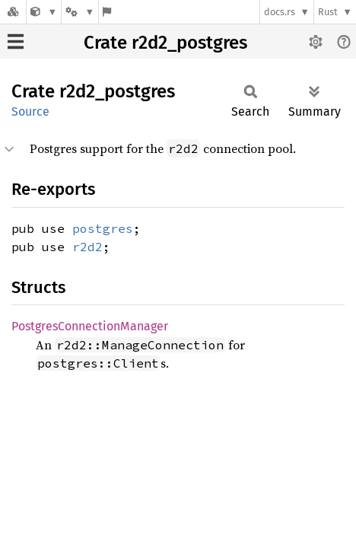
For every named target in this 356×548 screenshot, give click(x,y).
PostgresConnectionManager (89, 326)
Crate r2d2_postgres (165, 42)
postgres (102, 228)
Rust (328, 12)
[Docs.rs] (13, 12)
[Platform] (80, 12)
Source (30, 111)
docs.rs (279, 12)
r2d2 (87, 246)
